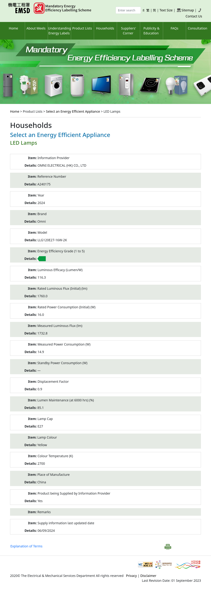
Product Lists (82, 28)
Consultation (197, 28)
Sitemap (188, 10)
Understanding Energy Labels (59, 30)
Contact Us (194, 16)
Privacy (131, 575)
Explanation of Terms (26, 546)
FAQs (174, 28)
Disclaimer (148, 575)
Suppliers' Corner (128, 30)
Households (105, 28)
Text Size (166, 10)
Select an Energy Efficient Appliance (73, 111)
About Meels (36, 28)
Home (13, 28)
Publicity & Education (151, 30)
